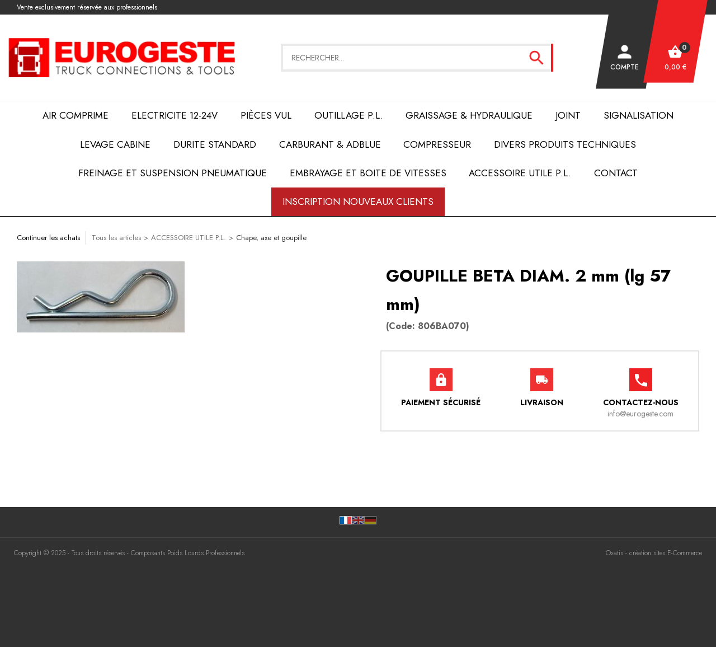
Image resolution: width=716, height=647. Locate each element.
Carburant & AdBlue (330, 144)
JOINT (568, 115)
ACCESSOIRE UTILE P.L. (520, 173)
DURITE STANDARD (214, 144)
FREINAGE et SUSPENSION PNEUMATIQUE (172, 173)
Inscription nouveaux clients (358, 201)
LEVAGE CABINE (115, 144)
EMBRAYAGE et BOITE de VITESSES (368, 173)
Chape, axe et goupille (271, 237)
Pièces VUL (266, 115)
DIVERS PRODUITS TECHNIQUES (565, 144)
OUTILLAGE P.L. (348, 115)
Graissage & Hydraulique (469, 115)
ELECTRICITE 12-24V (174, 115)
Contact (616, 173)
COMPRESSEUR (437, 144)
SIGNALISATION (638, 115)
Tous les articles (116, 237)
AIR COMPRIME (76, 115)
